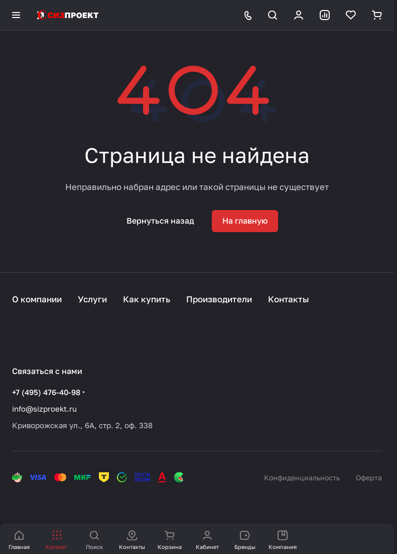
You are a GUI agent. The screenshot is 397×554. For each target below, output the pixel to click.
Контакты (288, 299)
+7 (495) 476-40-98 (46, 392)
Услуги (92, 299)
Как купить (146, 299)
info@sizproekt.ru (44, 408)
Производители (219, 299)
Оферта (369, 477)
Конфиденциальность (302, 477)
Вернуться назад (160, 221)
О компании (37, 299)
